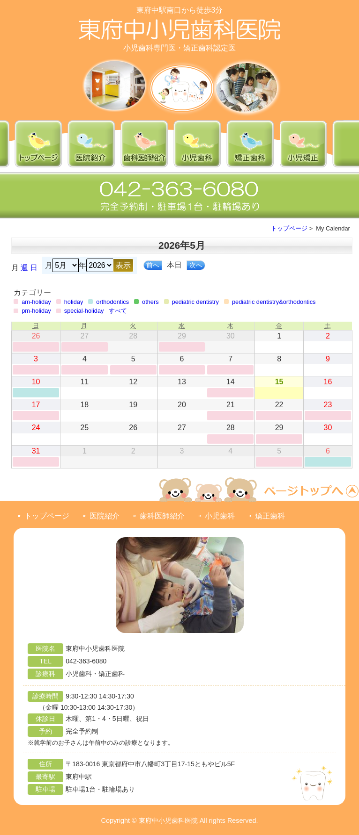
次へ (195, 265)
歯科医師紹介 (162, 516)
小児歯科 (220, 516)
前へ (152, 265)
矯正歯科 (270, 516)
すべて (118, 310)
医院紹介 (105, 516)
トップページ (289, 228)
